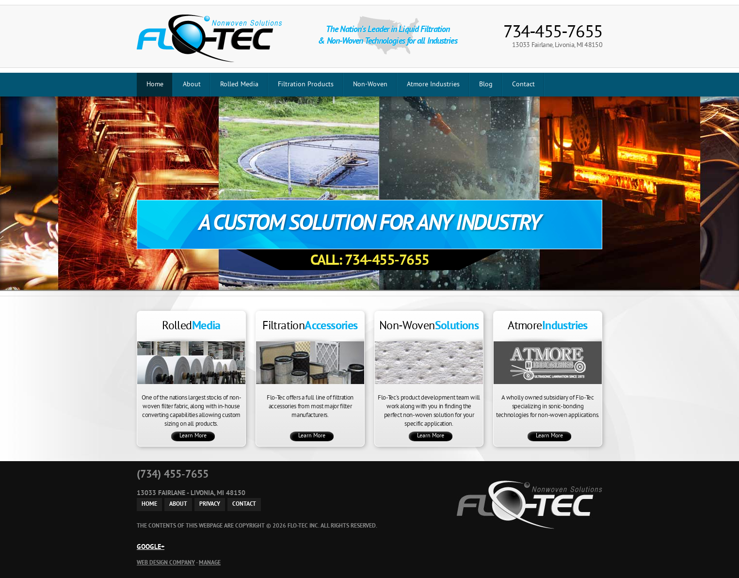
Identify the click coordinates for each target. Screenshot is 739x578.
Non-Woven (370, 84)
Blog (486, 84)
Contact (523, 84)
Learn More (193, 436)
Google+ (150, 547)
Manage (210, 563)
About (192, 84)
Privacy (209, 504)
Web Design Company (166, 563)
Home (154, 84)
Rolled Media (239, 84)
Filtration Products (306, 84)
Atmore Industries (433, 84)
